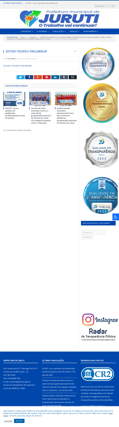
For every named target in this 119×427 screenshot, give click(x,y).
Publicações (58, 28)
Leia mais (8, 421)
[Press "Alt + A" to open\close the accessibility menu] (115, 217)
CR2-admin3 (11, 56)
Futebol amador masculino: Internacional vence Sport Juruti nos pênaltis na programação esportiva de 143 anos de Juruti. (67, 112)
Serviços (73, 28)
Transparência (90, 28)
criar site (97, 384)
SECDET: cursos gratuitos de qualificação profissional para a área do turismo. (42, 3)
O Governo (42, 28)
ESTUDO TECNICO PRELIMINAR (17, 63)
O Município (26, 28)
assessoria (109, 387)
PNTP (92, 403)
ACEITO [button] (19, 420)
